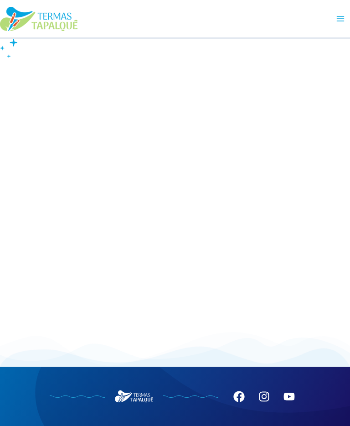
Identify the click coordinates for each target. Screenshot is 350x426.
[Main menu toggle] (340, 18)
